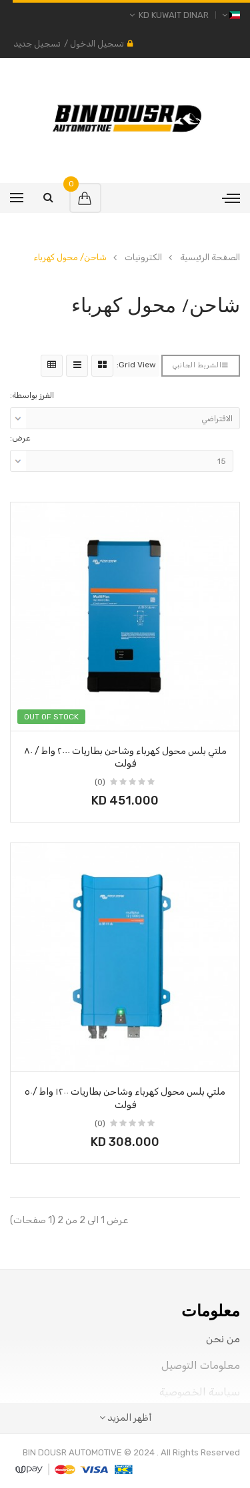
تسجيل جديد (37, 44)
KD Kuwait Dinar (169, 15)
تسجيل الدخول (97, 44)
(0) (100, 782)
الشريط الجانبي (201, 365)
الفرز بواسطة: (32, 395)
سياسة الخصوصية (199, 1392)
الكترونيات (143, 257)
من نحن (223, 1338)
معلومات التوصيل (200, 1365)
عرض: (20, 438)
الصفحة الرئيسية (210, 257)
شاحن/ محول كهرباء (70, 257)
